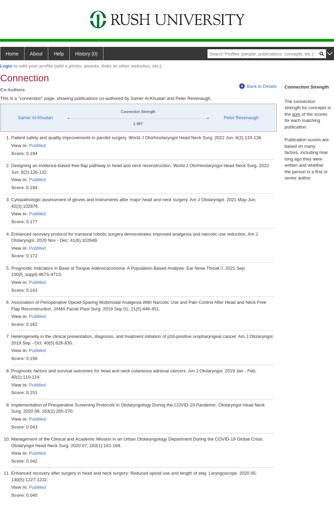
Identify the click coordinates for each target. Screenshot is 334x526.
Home (12, 53)
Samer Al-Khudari (35, 117)
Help (59, 53)
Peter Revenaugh (241, 117)
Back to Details (258, 86)
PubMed (37, 145)
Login (6, 66)
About (36, 53)
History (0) (86, 53)
